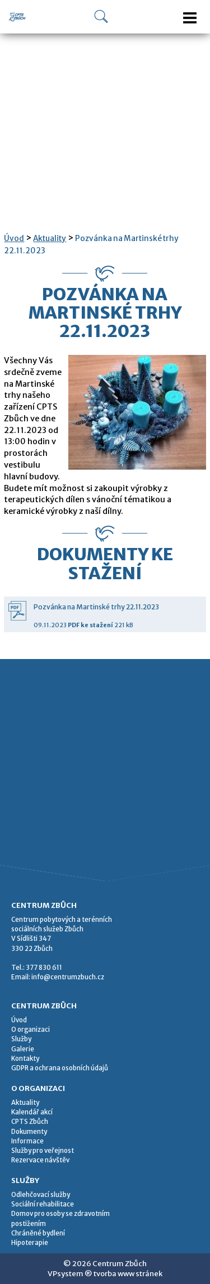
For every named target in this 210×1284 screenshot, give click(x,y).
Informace (27, 1141)
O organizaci (30, 1029)
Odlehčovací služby (40, 1195)
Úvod (14, 238)
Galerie (22, 1049)
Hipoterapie (29, 1243)
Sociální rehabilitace (42, 1204)
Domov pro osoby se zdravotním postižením (60, 1218)
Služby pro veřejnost (42, 1151)
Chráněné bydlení (38, 1233)
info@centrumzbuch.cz (67, 977)
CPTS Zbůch (29, 1122)
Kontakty (25, 1058)
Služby (21, 1039)
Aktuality (49, 238)
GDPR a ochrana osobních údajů (59, 1068)
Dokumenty (29, 1132)
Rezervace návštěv (40, 1160)
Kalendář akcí (32, 1112)
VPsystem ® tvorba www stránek (105, 1273)
